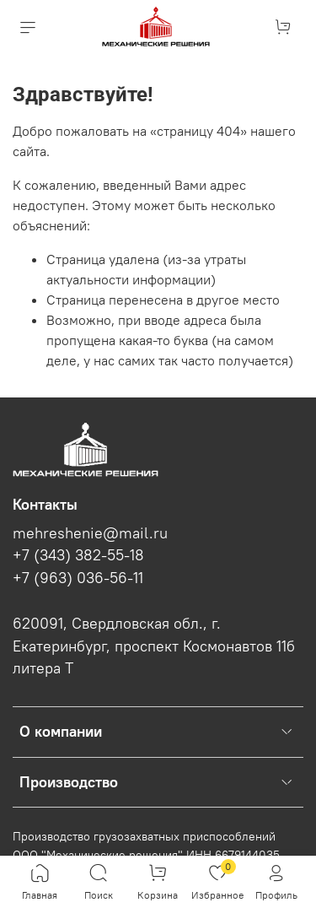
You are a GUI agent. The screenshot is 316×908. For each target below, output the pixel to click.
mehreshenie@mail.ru (90, 533)
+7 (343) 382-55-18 (78, 555)
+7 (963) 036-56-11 (78, 578)
